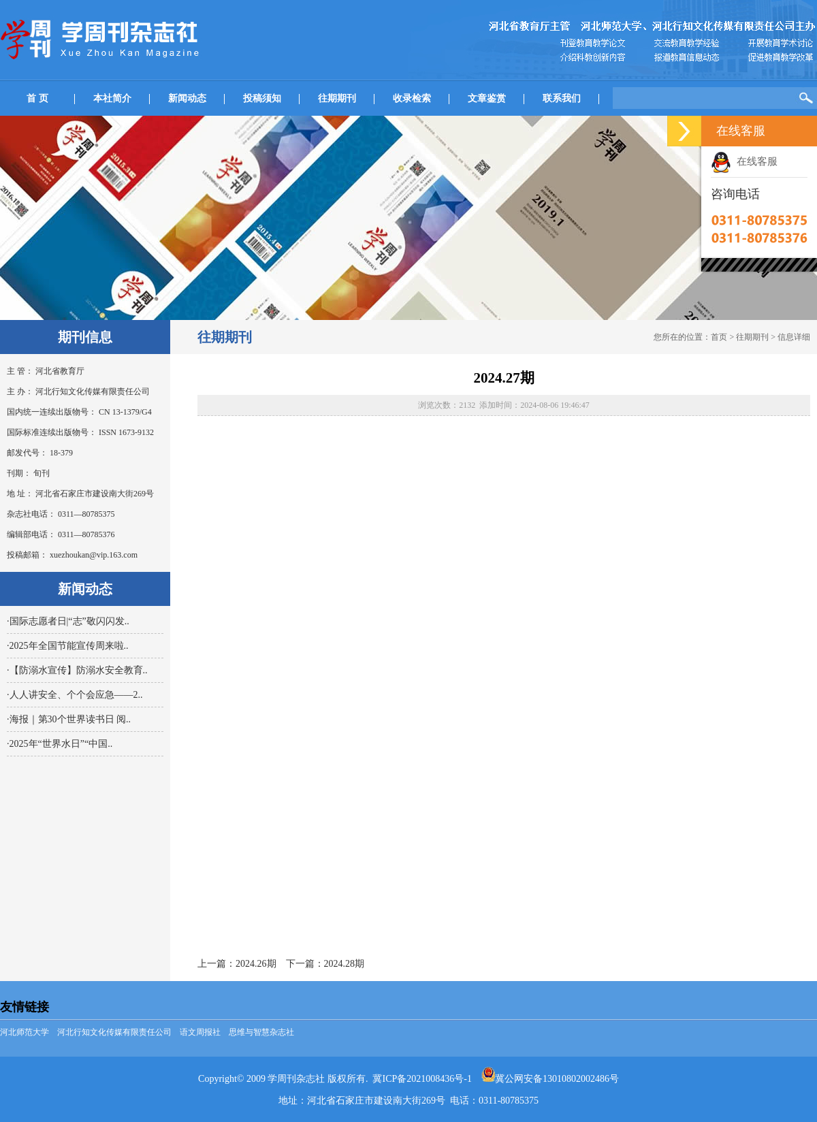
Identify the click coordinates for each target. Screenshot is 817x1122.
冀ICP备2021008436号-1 (421, 1079)
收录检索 (412, 98)
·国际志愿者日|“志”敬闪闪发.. (68, 621)
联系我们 (562, 98)
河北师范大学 (24, 1032)
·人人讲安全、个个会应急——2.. (75, 695)
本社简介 (112, 98)
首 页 (37, 98)
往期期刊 (337, 98)
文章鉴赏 (487, 98)
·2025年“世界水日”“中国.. (59, 744)
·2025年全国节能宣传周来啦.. (68, 646)
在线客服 (744, 161)
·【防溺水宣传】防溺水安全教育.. (77, 670)
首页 (719, 337)
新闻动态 (187, 98)
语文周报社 (200, 1032)
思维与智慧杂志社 (261, 1032)
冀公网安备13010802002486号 (550, 1079)
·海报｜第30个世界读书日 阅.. (69, 719)
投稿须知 (262, 98)
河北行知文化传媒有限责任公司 (114, 1032)
